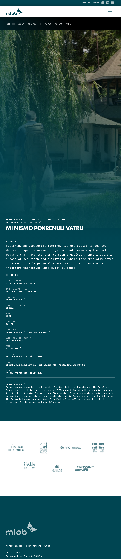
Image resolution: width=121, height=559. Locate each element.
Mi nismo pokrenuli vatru (58, 24)
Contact (87, 2)
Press (96, 2)
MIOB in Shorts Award (28, 24)
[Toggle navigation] (110, 11)
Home (8, 24)
